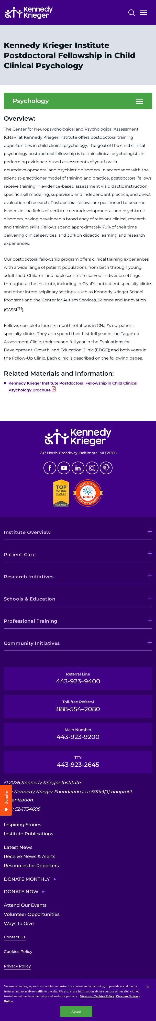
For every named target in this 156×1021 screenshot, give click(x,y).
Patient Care (20, 554)
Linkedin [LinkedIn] (78, 468)
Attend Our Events (25, 905)
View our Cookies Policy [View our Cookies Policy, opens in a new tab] (97, 996)
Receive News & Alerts (29, 856)
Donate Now (21, 892)
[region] (78, 1000)
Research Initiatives (28, 577)
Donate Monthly (27, 879)
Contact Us (15, 937)
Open (143, 13)
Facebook (49, 468)
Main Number (78, 734)
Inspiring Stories (22, 824)
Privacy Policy (17, 966)
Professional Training (30, 621)
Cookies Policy (18, 951)
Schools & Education (29, 599)
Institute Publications (28, 834)
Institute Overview (27, 532)
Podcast (106, 468)
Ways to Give (19, 923)
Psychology (31, 101)
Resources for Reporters (31, 866)
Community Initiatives (32, 643)
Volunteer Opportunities (32, 914)
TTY (78, 761)
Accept (76, 1011)
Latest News (18, 847)
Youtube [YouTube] (64, 468)
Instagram (92, 468)
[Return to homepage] (44, 12)
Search (131, 12)
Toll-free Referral (78, 706)
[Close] (147, 986)
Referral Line (78, 678)
